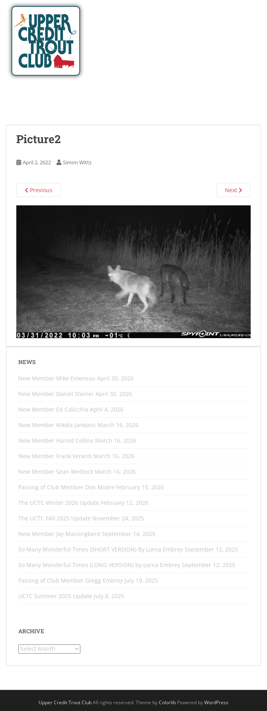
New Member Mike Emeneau (56, 378)
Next (233, 190)
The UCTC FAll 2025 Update (54, 518)
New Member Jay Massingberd (59, 534)
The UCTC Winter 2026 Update (58, 502)
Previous (39, 190)
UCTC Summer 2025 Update (55, 596)
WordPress (216, 702)
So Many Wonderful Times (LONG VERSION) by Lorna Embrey (99, 565)
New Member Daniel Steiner (56, 394)
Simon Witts (77, 162)
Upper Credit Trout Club (65, 702)
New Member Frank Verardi (55, 456)
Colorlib (167, 702)
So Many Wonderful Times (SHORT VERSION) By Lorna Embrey (100, 549)
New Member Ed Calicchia (53, 409)
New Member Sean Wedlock (55, 471)
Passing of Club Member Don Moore (66, 487)
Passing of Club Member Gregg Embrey (70, 580)
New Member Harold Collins (56, 440)
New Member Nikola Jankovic (57, 425)
